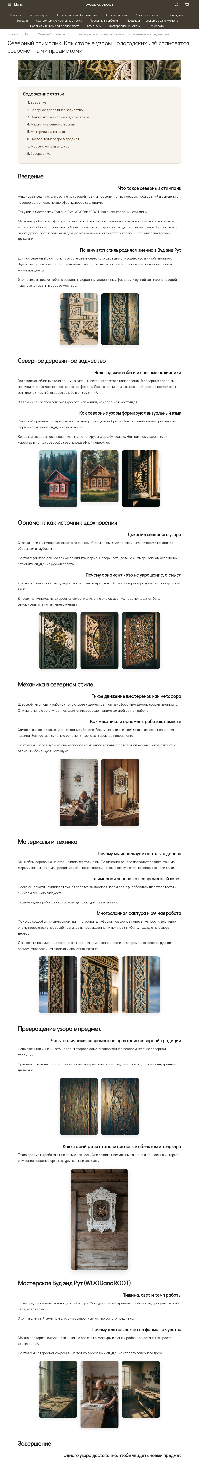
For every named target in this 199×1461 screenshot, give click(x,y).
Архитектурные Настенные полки (59, 20)
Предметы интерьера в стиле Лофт (54, 26)
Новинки (15, 15)
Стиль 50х (94, 26)
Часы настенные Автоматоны (76, 15)
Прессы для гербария (104, 20)
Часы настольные (148, 15)
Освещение (176, 15)
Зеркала (22, 20)
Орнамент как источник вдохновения (60, 116)
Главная (13, 34)
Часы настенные (116, 15)
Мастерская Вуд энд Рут (50, 146)
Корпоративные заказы (124, 26)
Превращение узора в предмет (55, 138)
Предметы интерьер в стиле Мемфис (152, 20)
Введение (38, 102)
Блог (28, 34)
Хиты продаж (39, 15)
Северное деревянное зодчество (57, 109)
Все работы (156, 26)
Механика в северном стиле (53, 124)
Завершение (40, 153)
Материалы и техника (48, 131)
